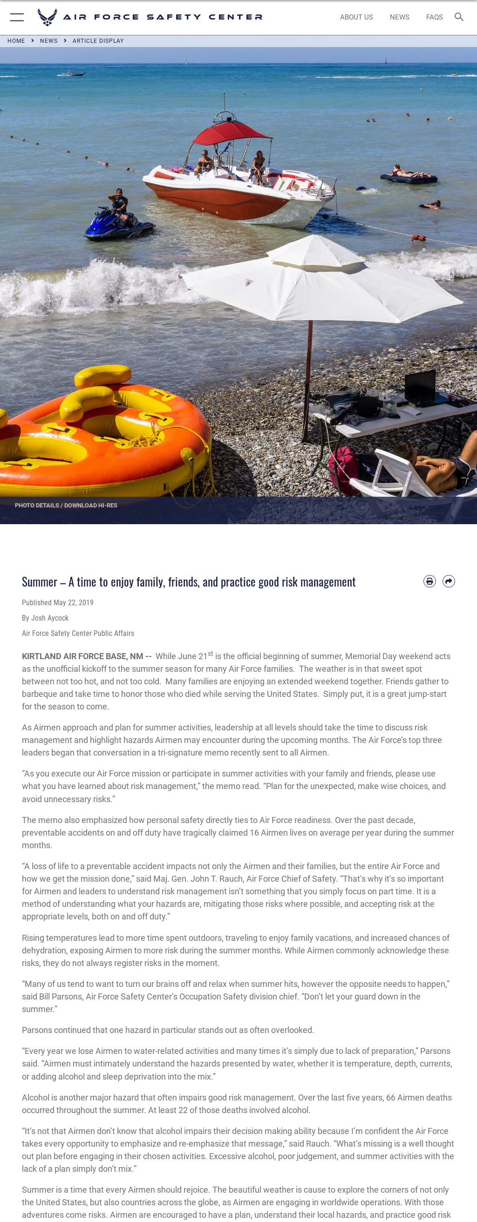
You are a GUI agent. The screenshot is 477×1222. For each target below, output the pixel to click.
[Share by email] (449, 581)
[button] (15, 17)
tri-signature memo (193, 752)
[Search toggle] (461, 17)
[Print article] (429, 581)
